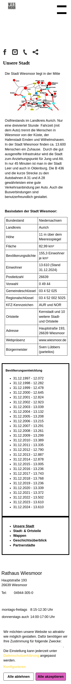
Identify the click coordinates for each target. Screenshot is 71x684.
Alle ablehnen (19, 677)
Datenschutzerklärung (21, 656)
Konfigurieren (14, 667)
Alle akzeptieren (51, 677)
